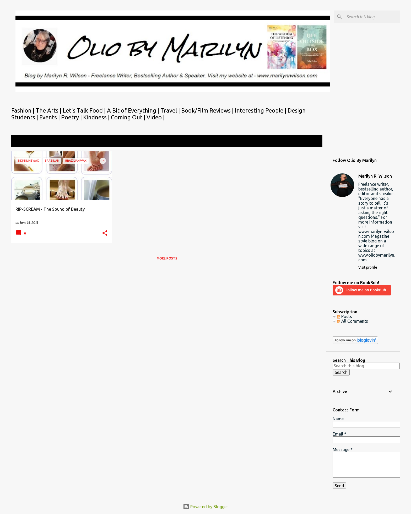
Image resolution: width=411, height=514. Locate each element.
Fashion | (23, 110)
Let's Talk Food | (85, 110)
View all (311, 141)
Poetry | (72, 117)
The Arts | (49, 110)
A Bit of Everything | (133, 110)
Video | (156, 117)
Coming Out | (129, 117)
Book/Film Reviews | (208, 110)
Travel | (170, 110)
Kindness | (97, 117)
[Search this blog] (372, 16)
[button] (105, 233)
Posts (344, 316)
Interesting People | (261, 110)
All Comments (352, 321)
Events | (50, 117)
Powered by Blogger (205, 506)
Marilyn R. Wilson (375, 176)
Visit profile (367, 267)
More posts (167, 258)
